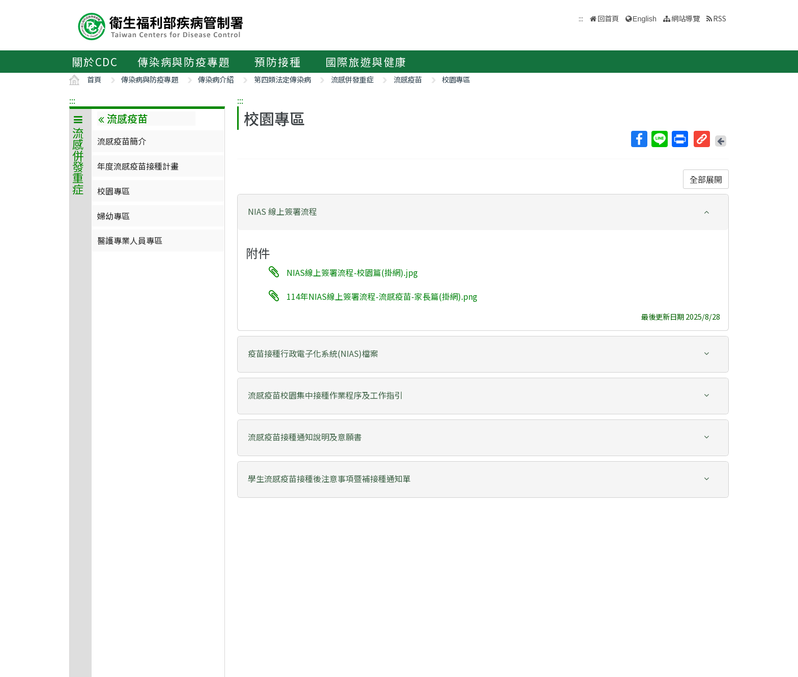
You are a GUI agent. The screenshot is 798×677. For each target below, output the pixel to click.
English (645, 19)
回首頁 (608, 18)
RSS (719, 18)
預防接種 (277, 61)
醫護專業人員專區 (129, 240)
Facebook (638, 139)
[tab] (483, 212)
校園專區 (456, 79)
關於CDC (95, 61)
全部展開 (706, 179)
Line (659, 139)
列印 (679, 139)
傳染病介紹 (216, 79)
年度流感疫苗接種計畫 (138, 166)
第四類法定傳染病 (282, 79)
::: (72, 100)
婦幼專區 (113, 216)
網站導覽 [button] (685, 18)
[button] (483, 211)
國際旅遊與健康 (366, 61)
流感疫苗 (407, 79)
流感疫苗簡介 (121, 141)
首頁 (94, 79)
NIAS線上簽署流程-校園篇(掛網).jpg (352, 272)
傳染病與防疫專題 (183, 61)
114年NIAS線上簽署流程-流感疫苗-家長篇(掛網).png (382, 296)
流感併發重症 (352, 79)
